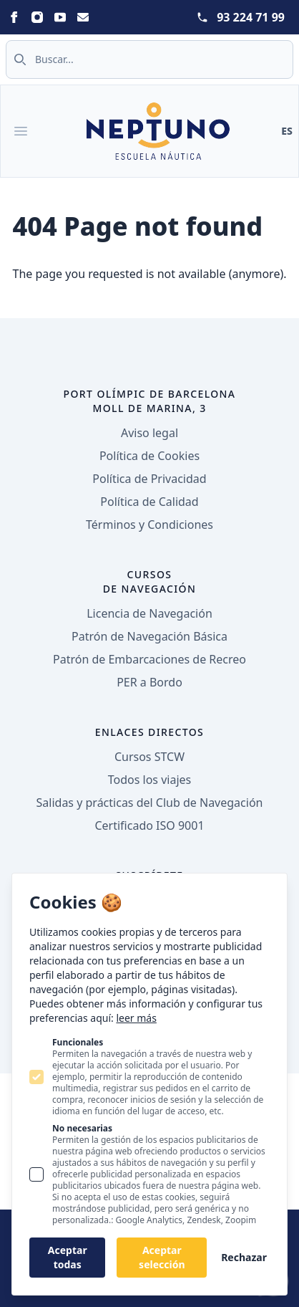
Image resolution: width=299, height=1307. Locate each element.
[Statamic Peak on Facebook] (14, 17)
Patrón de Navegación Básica (149, 636)
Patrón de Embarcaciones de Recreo (149, 659)
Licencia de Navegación (149, 613)
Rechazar (244, 1257)
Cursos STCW (149, 757)
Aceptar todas (67, 1257)
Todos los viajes (149, 779)
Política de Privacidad (149, 479)
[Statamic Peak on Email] (83, 17)
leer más (136, 1018)
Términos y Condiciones (149, 524)
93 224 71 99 (251, 17)
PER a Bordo (149, 682)
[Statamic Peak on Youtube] (60, 17)
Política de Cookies (149, 456)
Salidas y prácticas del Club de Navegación (149, 802)
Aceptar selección (162, 1257)
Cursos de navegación (150, 581)
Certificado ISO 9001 (149, 825)
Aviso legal (149, 433)
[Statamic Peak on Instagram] (37, 17)
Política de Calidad (149, 501)
